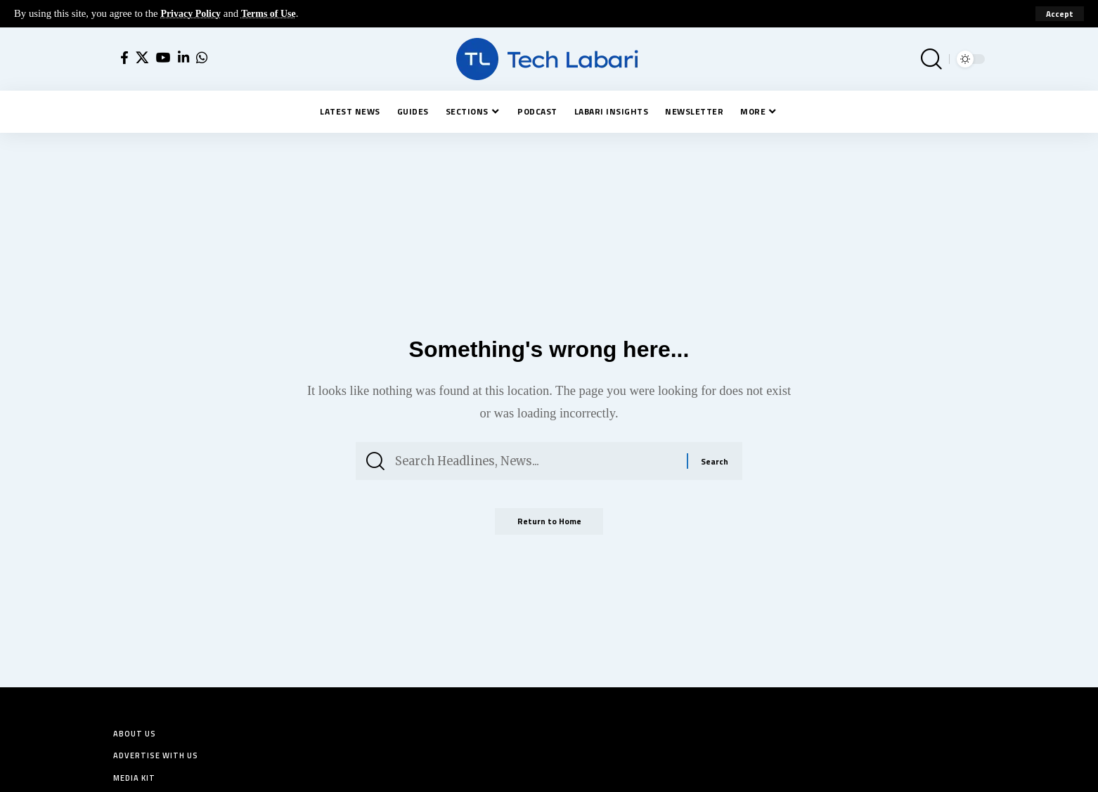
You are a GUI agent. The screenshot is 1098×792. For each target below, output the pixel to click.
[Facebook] (124, 58)
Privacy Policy (192, 13)
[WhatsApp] (202, 58)
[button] (1059, 14)
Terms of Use (273, 13)
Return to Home (549, 527)
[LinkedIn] (183, 58)
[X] (142, 58)
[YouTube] (163, 58)
